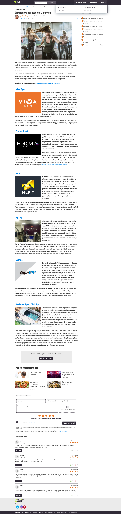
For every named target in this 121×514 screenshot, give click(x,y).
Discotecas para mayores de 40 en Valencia (92, 22)
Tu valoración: (35, 419)
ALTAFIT (20, 218)
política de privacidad (32, 422)
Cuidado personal (28, 7)
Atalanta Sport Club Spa (27, 304)
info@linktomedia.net (63, 431)
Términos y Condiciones (50, 512)
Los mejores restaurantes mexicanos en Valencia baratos (37, 385)
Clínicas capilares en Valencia (36, 373)
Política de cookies (72, 512)
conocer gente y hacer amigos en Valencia (54, 165)
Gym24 (19, 260)
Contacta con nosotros (38, 512)
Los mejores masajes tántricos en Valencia (92, 41)
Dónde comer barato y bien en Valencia (94, 45)
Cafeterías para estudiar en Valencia (93, 34)
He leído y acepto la (27, 422)
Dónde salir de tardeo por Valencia (92, 26)
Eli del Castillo (24, 19)
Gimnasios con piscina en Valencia (47, 83)
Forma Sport (22, 131)
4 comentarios (42, 16)
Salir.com (17, 7)
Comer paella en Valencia (67, 383)
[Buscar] (53, 2)
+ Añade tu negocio (73, 19)
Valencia (19, 4)
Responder (18, 451)
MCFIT (19, 174)
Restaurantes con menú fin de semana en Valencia (94, 30)
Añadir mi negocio (46, 358)
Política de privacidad (62, 512)
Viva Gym (20, 89)
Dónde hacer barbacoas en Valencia (93, 18)
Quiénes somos (27, 512)
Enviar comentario (69, 423)
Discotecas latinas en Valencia (91, 37)
